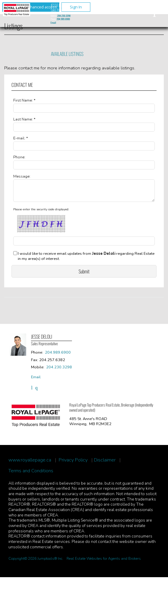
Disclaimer (105, 464)
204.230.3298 (63, 15)
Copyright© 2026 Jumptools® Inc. (35, 562)
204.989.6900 (63, 19)
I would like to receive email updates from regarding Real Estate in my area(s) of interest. (86, 260)
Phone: (19, 157)
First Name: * (24, 100)
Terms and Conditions (30, 474)
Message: (21, 176)
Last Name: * (24, 119)
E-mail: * (20, 138)
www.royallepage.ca (29, 464)
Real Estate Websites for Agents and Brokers (104, 562)
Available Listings (67, 53)
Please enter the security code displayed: (41, 213)
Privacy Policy (73, 464)
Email (53, 22)
